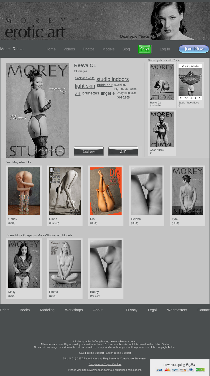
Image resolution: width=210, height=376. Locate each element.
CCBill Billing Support (91, 352)
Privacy (131, 310)
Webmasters (177, 310)
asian (133, 88)
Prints (4, 310)
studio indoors (112, 79)
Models (108, 49)
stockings (120, 84)
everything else (126, 92)
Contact (203, 310)
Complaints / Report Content (105, 364)
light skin (85, 86)
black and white (85, 78)
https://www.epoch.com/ (95, 369)
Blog (126, 49)
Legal (152, 310)
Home (51, 49)
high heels (121, 88)
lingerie (108, 93)
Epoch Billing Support (118, 352)
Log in (165, 49)
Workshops (74, 310)
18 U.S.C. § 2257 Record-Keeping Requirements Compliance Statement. (105, 358)
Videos (69, 49)
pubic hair (105, 85)
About (98, 310)
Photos (89, 49)
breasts (123, 97)
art (77, 93)
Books (25, 310)
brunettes (90, 93)
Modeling (47, 310)
